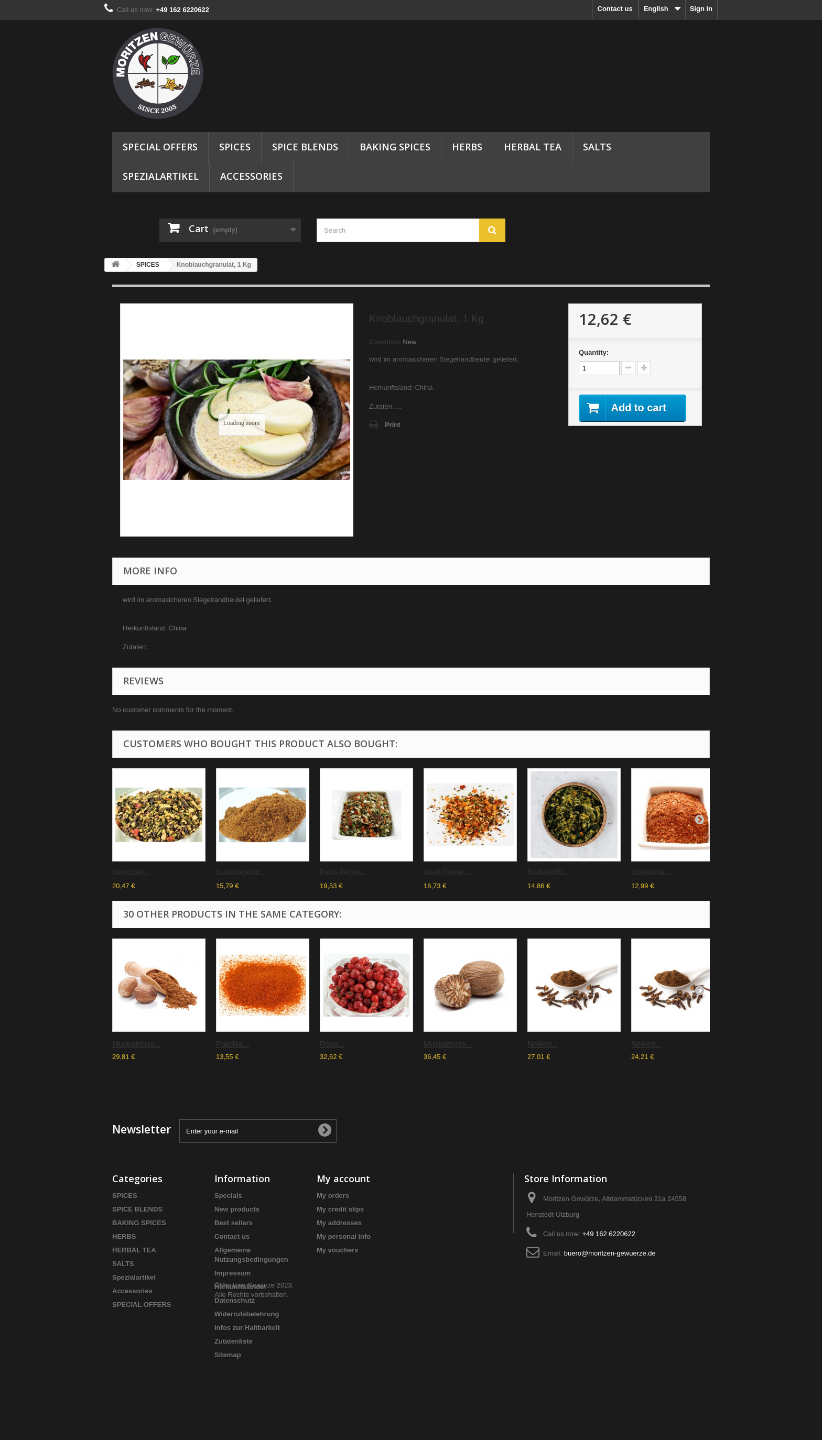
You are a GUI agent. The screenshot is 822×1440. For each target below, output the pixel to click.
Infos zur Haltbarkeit (247, 1328)
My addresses (339, 1223)
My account (343, 1178)
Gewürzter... (130, 872)
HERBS (467, 146)
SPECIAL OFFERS (160, 146)
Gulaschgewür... (240, 872)
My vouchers (337, 1250)
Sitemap (227, 1355)
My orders (333, 1195)
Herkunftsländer (240, 1287)
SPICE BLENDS (305, 146)
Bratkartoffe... (547, 872)
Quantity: (594, 352)
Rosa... (332, 1043)
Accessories (251, 176)
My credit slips (340, 1209)
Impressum (232, 1273)
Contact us (615, 9)
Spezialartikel (161, 176)
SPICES (235, 146)
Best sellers (233, 1223)
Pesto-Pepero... (343, 872)
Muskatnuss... (136, 1043)
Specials (228, 1195)
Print (393, 425)
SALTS (597, 146)
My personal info (344, 1236)
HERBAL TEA (532, 146)
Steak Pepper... (447, 872)
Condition (385, 342)
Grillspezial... (650, 872)
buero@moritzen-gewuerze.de (610, 1253)
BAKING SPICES (395, 146)
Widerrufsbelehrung (246, 1314)
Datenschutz (234, 1300)
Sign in (701, 9)
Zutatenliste (233, 1341)
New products (236, 1209)
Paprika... (232, 1043)
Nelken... (542, 1043)
